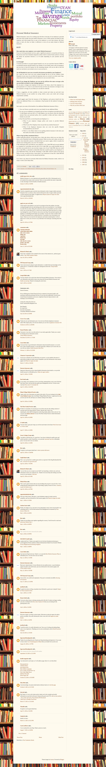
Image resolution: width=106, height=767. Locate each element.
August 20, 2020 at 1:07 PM (26, 644)
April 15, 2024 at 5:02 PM (26, 711)
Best (21, 448)
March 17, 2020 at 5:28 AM (26, 363)
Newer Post (19, 737)
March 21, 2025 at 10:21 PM (27, 720)
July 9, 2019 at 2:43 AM (25, 283)
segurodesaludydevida (25, 189)
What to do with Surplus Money (77, 99)
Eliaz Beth (22, 682)
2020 (83, 133)
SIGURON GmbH (24, 539)
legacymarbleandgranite (26, 638)
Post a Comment (22, 733)
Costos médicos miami (25, 568)
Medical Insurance (31, 168)
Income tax (78, 113)
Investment (72, 115)
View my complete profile (75, 58)
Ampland (22, 716)
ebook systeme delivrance (43, 450)
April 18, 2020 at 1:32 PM (26, 443)
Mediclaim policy (39, 168)
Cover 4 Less (23, 318)
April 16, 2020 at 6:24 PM (26, 417)
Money (44, 168)
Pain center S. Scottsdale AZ (31, 384)
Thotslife (22, 706)
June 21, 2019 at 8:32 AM (26, 246)
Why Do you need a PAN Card (77, 105)
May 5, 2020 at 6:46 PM (25, 513)
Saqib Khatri (23, 457)
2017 (83, 135)
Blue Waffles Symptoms (26, 669)
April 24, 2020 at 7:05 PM (26, 463)
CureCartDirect (24, 725)
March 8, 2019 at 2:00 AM (26, 198)
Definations (80, 112)
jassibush (22, 586)
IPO (78, 115)
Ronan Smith (23, 598)
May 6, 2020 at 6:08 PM (25, 524)
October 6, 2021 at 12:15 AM (27, 687)
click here (34, 474)
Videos (70, 127)
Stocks (81, 125)
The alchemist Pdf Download (39, 697)
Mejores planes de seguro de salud (51, 194)
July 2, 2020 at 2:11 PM (25, 593)
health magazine (24, 658)
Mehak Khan (23, 481)
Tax (55, 168)
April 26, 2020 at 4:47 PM (26, 489)
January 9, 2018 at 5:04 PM (26, 183)
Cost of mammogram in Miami (34, 641)
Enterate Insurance (25, 368)
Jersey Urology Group (25, 435)
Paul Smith (23, 379)
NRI (80, 121)
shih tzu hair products (57, 696)
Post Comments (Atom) (28, 740)
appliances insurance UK (56, 322)
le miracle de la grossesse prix (30, 461)
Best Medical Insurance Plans (53, 554)
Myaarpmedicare (24, 664)
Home (40, 737)
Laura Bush (23, 342)
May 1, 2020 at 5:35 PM (25, 500)
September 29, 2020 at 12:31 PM (27, 653)
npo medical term (24, 667)
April (85, 138)
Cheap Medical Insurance (26, 335)
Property (70, 125)
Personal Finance (50, 168)
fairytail (22, 692)
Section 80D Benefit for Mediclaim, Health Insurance (86, 143)
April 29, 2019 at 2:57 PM (26, 222)
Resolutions (76, 125)
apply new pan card (25, 203)
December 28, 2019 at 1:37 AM (27, 337)
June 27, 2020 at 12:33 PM (26, 581)
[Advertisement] (47, 747)
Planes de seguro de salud (32, 360)
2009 (83, 160)
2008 (83, 162)
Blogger (62, 759)
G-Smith (22, 422)
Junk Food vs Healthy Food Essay (28, 699)
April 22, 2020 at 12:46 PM (26, 452)
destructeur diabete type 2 (26, 522)
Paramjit (72, 44)
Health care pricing (24, 281)
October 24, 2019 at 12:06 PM (27, 324)
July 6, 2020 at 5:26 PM (25, 607)
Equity (86, 112)
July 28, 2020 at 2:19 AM (26, 632)
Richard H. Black (24, 251)
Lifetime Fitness (24, 665)
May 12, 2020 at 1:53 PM (26, 557)
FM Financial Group (25, 262)
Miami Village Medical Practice (28, 392)
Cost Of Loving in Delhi (76, 103)
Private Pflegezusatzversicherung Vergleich (30, 544)
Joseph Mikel (23, 275)
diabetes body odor (24, 673)
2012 (83, 155)
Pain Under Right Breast (26, 672)
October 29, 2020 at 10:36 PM (27, 677)
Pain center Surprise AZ (38, 601)
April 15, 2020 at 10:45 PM (26, 387)
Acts (70, 112)
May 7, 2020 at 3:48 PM (25, 546)
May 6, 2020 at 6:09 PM (25, 533)
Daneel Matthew (24, 330)
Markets (71, 117)
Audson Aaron (23, 505)
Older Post (60, 737)
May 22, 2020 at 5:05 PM (26, 570)
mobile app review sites (26, 176)
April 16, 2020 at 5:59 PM (26, 401)
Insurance (23, 168)
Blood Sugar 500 (24, 675)
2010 (83, 157)
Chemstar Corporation (26, 355)
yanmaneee (23, 227)
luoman (52, 759)
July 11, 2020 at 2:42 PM (26, 620)
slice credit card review (26, 697)
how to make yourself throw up (27, 670)
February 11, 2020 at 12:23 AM (27, 350)
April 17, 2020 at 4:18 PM (26, 430)
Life (26, 168)
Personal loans (83, 123)
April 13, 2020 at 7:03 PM (26, 374)
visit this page (52, 685)
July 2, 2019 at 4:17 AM (25, 270)
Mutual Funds (72, 121)
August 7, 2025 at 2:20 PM (26, 730)
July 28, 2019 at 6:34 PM (26, 313)
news (77, 121)
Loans (86, 115)
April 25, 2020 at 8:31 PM (26, 476)
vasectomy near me (48, 439)
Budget (74, 112)
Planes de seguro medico (43, 372)
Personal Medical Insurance (86, 150)
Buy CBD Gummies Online (31, 255)
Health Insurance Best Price (36, 348)
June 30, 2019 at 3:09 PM (26, 257)
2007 (83, 164)
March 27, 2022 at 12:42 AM (27, 701)
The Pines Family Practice (26, 406)
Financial (71, 113)
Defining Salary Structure (76, 101)
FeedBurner (73, 146)
